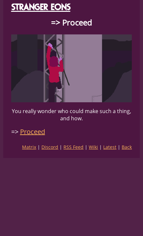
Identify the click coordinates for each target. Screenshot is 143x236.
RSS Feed (73, 147)
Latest (109, 147)
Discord (49, 147)
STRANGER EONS (40, 7)
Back (127, 147)
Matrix (29, 147)
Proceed (32, 131)
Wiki (93, 147)
